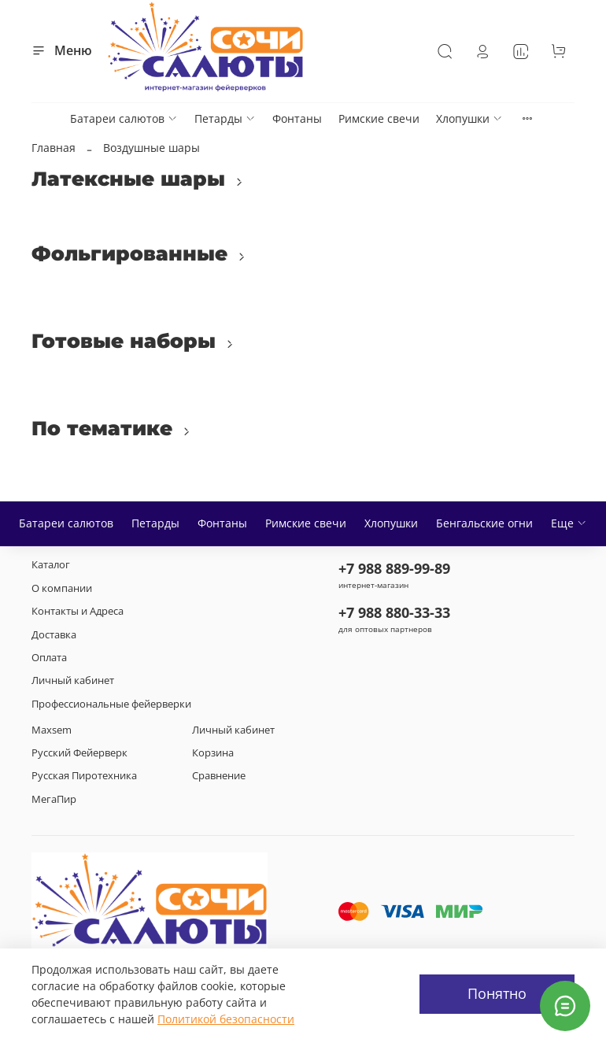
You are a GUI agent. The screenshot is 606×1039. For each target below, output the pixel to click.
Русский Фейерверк (79, 753)
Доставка (53, 635)
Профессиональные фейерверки (111, 704)
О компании (61, 588)
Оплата (49, 657)
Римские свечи (378, 118)
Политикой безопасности (225, 1018)
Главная (53, 147)
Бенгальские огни (484, 523)
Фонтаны (297, 118)
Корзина (213, 753)
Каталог (50, 564)
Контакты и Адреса (77, 611)
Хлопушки (469, 118)
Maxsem (51, 730)
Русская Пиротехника (84, 775)
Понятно (497, 993)
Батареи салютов (124, 118)
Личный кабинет (72, 680)
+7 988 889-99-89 (394, 568)
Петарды (225, 118)
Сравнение (219, 775)
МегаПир (53, 799)
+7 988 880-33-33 (394, 612)
